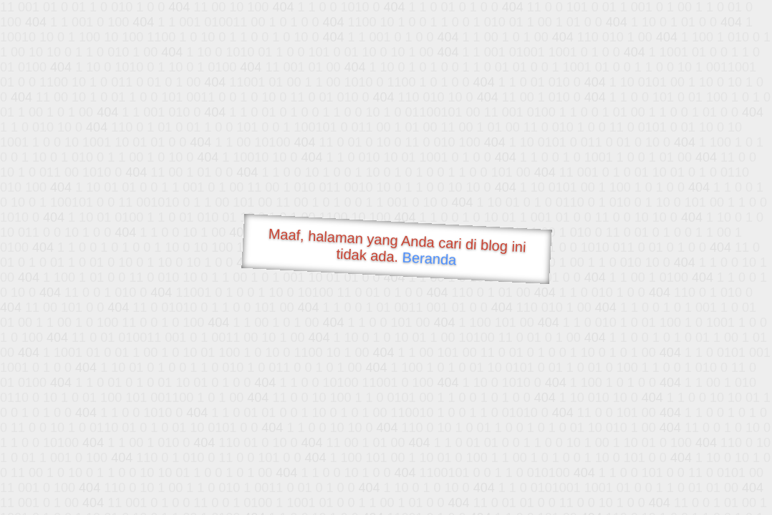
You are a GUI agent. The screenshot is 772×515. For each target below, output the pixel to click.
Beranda (429, 258)
